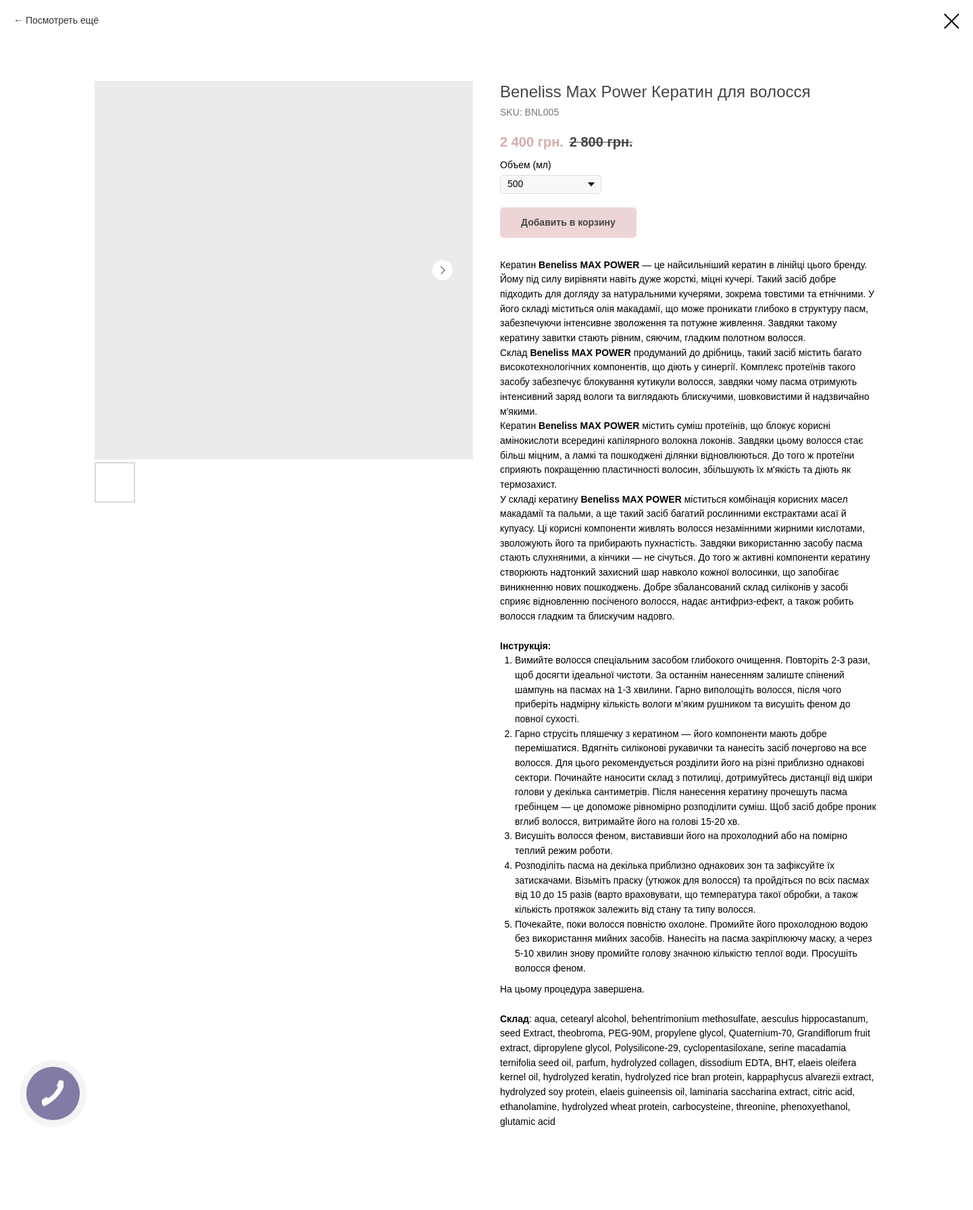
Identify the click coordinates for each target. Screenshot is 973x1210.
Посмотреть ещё (62, 20)
